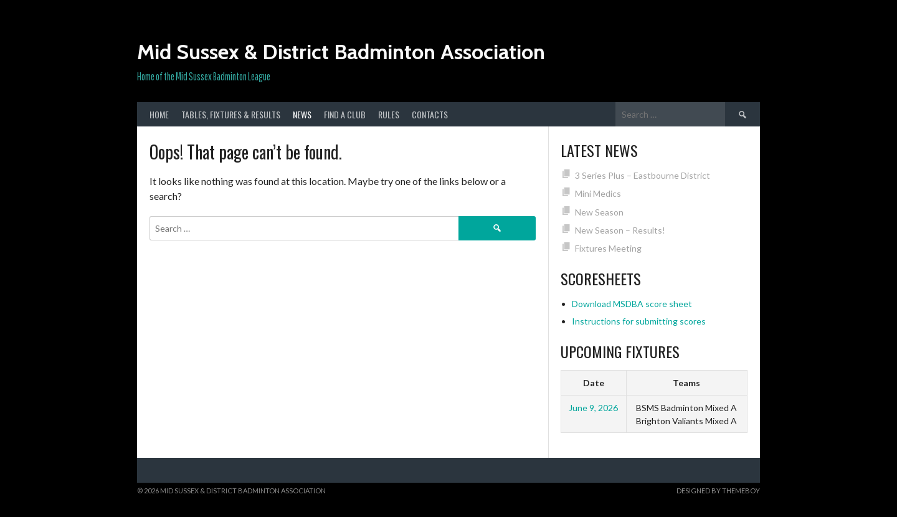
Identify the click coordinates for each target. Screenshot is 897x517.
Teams (686, 382)
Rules (388, 114)
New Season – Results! (620, 230)
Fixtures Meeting (608, 248)
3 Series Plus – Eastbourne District (642, 175)
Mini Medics (598, 193)
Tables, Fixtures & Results (230, 114)
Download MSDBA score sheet (632, 303)
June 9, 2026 (593, 407)
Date (593, 382)
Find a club (345, 114)
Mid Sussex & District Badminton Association (341, 52)
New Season (599, 212)
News (302, 114)
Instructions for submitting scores (639, 321)
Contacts (430, 114)
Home (159, 114)
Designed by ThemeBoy (718, 490)
